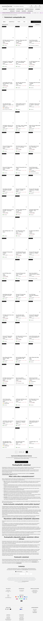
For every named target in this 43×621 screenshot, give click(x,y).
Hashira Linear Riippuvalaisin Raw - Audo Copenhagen (20, 59)
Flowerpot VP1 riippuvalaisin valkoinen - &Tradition (20, 187)
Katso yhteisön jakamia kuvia (21, 459)
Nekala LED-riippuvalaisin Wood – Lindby (21, 165)
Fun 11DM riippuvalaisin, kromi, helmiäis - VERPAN (34, 59)
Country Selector (35, 609)
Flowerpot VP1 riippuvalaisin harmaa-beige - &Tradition (34, 313)
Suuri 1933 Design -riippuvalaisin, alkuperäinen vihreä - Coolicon (33, 292)
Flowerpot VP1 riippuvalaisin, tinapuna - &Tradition (7, 165)
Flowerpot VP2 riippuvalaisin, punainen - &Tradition (7, 144)
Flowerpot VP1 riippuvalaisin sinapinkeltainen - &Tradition (34, 187)
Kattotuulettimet (19, 6)
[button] (13, 35)
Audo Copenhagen (21, 613)
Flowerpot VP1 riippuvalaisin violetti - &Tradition (20, 271)
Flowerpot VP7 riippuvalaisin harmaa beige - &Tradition (7, 334)
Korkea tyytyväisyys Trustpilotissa (10, 0)
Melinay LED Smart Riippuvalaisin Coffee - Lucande (34, 123)
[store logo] (7, 3)
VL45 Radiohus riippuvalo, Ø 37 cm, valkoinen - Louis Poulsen (8, 123)
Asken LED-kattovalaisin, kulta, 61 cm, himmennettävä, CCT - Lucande (34, 334)
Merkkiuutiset (8, 615)
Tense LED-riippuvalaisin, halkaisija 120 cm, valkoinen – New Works (34, 165)
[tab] (5, 19)
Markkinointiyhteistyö (8, 617)
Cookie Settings (8, 614)
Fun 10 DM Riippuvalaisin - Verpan (7, 271)
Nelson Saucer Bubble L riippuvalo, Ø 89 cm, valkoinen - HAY (21, 376)
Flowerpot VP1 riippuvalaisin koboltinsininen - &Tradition (20, 419)
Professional (30, 8)
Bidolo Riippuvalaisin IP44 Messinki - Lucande (20, 439)
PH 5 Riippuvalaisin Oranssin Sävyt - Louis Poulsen (34, 144)
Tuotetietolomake (6, 105)
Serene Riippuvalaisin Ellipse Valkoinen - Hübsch (7, 355)
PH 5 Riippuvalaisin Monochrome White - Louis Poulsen (8, 38)
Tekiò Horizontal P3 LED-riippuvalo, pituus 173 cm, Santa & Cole (34, 376)
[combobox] (21, 3)
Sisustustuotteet (21, 616)
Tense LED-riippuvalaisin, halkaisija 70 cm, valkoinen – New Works (34, 38)
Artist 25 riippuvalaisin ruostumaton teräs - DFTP (7, 397)
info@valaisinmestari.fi (8, 588)
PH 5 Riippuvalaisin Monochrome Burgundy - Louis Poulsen (8, 376)
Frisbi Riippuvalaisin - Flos (33, 438)
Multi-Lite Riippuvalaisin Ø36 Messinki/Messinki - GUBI (20, 355)
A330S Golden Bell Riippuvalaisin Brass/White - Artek (21, 397)
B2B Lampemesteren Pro (8, 616)
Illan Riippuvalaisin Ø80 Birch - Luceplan (34, 228)
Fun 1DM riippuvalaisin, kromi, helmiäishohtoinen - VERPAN (21, 250)
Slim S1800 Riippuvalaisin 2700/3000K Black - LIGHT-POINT (7, 439)
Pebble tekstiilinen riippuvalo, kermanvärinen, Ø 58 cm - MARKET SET (34, 419)
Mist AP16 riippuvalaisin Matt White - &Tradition (21, 80)
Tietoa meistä (34, 606)
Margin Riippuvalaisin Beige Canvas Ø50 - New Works (7, 187)
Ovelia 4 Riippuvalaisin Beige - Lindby (34, 355)
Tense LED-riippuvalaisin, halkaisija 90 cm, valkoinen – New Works (8, 102)
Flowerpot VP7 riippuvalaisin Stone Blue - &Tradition (20, 292)
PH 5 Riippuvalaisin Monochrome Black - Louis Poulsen (21, 334)
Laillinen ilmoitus (35, 607)
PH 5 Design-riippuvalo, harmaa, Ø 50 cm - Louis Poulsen (21, 144)
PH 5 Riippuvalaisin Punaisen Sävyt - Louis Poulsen (34, 397)
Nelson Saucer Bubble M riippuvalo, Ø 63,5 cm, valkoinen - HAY (34, 271)
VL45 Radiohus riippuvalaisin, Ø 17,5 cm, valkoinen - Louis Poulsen (8, 419)
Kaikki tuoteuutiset (21, 617)
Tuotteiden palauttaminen (35, 588)
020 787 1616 (8, 587)
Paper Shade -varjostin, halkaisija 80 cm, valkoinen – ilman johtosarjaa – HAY (21, 123)
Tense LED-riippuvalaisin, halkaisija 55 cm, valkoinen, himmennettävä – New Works (21, 313)
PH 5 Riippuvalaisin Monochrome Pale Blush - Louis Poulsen (8, 207)
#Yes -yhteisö (8, 613)
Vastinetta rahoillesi (21, 615)
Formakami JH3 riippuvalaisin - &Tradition (8, 250)
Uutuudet (18, 8)
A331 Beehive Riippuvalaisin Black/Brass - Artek (34, 207)
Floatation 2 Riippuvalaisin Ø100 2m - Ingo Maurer (21, 38)
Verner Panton (21, 614)
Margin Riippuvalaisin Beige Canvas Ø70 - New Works (7, 292)
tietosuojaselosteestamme (25, 578)
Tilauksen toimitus (35, 587)
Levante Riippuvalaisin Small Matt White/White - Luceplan (7, 80)
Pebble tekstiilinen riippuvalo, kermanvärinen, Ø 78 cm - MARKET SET (21, 102)
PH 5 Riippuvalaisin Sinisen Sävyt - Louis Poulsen (8, 313)
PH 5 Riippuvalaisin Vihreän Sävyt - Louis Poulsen (20, 228)
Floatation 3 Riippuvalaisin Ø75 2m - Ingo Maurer (21, 207)
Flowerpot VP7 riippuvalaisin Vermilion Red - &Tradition (34, 250)
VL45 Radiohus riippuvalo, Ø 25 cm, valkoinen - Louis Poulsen (34, 101)
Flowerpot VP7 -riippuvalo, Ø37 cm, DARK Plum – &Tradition (8, 59)
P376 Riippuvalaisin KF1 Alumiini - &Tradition (34, 80)
